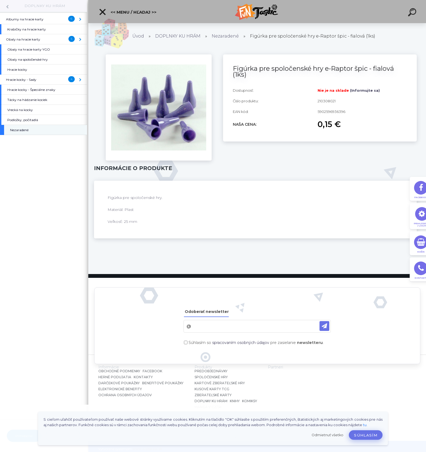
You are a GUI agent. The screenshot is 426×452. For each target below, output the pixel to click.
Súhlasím (365, 435)
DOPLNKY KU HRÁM (44, 5)
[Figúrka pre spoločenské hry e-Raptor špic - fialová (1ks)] (159, 56)
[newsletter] (324, 326)
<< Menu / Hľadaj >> (127, 12)
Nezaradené (225, 36)
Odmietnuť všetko (327, 435)
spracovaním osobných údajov (240, 342)
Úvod (138, 36)
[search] (413, 13)
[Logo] (257, 11)
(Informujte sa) (365, 90)
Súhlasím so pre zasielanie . (256, 342)
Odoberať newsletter (207, 311)
